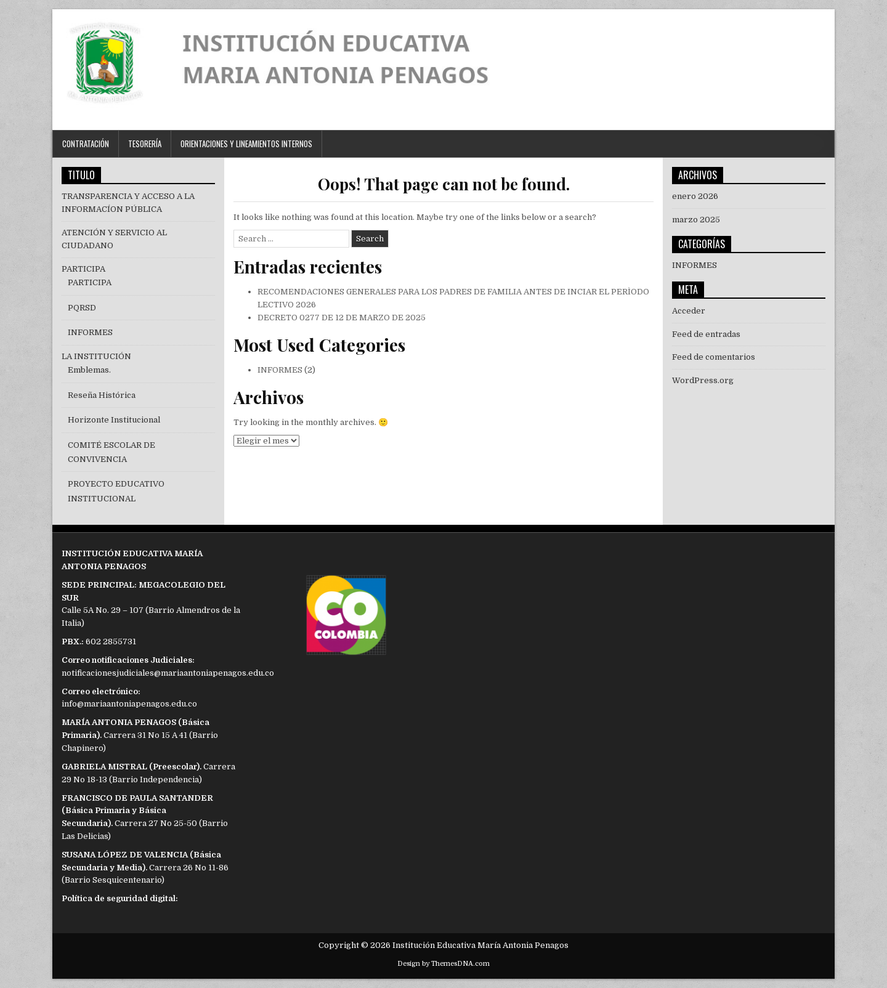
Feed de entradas (706, 334)
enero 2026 (695, 196)
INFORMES (279, 370)
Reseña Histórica (102, 395)
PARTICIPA (83, 268)
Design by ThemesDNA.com (443, 964)
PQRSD (82, 307)
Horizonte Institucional (114, 419)
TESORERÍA (144, 143)
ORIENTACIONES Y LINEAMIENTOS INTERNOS (246, 143)
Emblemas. (89, 370)
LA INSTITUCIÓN (96, 356)
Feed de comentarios (713, 357)
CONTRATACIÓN (85, 143)
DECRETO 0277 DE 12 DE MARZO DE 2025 (341, 317)
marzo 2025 (696, 219)
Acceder (688, 310)
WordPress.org (703, 380)
